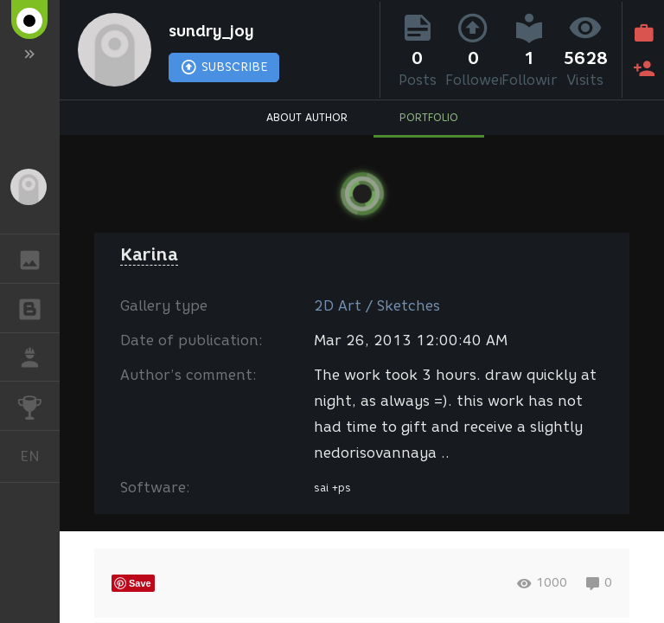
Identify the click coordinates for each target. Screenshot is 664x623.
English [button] (36, 456)
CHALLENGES (38, 404)
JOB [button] (38, 357)
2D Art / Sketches (377, 306)
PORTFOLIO (428, 117)
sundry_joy (211, 31)
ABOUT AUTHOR (307, 117)
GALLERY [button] (38, 258)
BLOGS (38, 307)
